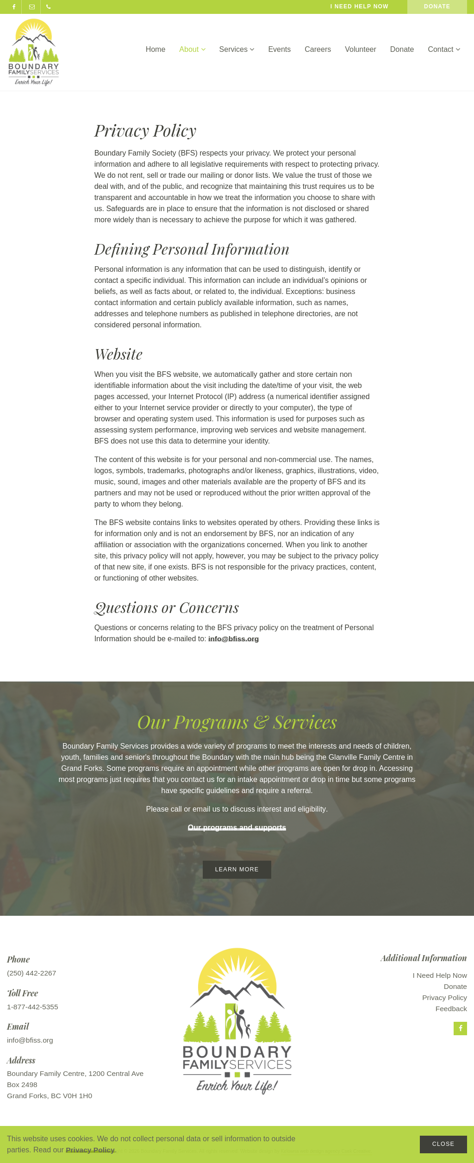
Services (237, 49)
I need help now (360, 6)
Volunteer (360, 49)
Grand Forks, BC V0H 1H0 (50, 1096)
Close (443, 1144)
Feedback (451, 1009)
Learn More (236, 869)
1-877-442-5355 (33, 1007)
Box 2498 (22, 1085)
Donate (437, 6)
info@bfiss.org (234, 639)
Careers (318, 49)
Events (279, 49)
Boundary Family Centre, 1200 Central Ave (77, 1074)
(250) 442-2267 (32, 973)
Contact (444, 49)
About (192, 49)
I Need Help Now (439, 976)
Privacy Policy (91, 1150)
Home (156, 49)
